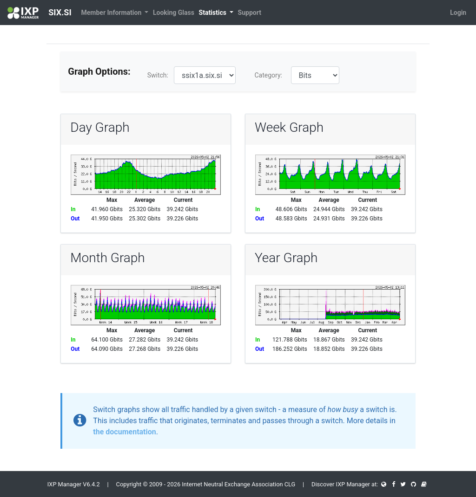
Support (249, 12)
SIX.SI (39, 13)
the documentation (124, 431)
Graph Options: (99, 71)
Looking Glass (173, 12)
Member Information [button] (112, 12)
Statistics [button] (213, 12)
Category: (268, 75)
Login (458, 12)
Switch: (157, 75)
